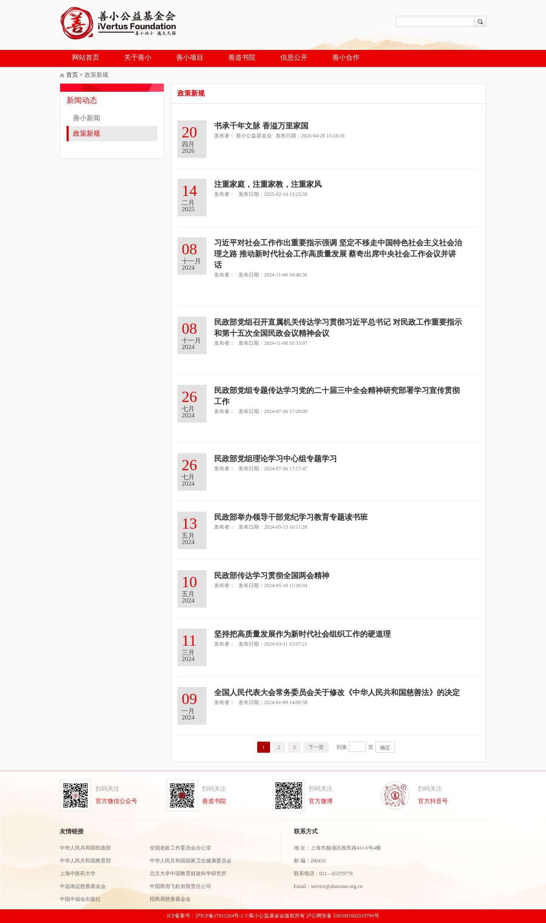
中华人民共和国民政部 (85, 848)
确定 (385, 748)
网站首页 (85, 57)
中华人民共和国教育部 (85, 861)
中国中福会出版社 (80, 899)
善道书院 (242, 57)
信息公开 (294, 57)
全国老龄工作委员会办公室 (180, 848)
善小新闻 (86, 118)
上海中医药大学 (78, 873)
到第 (342, 747)
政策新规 (86, 133)
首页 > (75, 75)
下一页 (316, 747)
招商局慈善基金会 (170, 899)
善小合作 (346, 57)
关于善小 (137, 57)
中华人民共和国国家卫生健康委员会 (191, 861)
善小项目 (189, 57)
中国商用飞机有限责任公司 (180, 886)
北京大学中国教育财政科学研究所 (188, 873)
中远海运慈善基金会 (83, 886)
